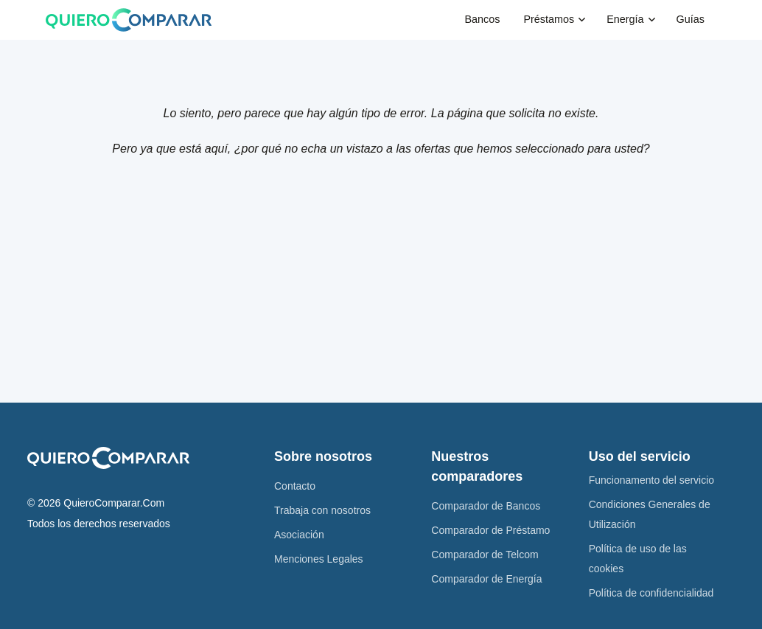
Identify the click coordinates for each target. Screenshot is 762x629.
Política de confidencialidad (651, 593)
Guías (691, 19)
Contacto (294, 486)
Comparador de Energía (486, 579)
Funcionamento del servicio (651, 480)
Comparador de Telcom (484, 554)
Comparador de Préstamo (490, 530)
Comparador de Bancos (485, 506)
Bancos (482, 19)
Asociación (299, 535)
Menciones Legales (318, 559)
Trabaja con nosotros (322, 510)
